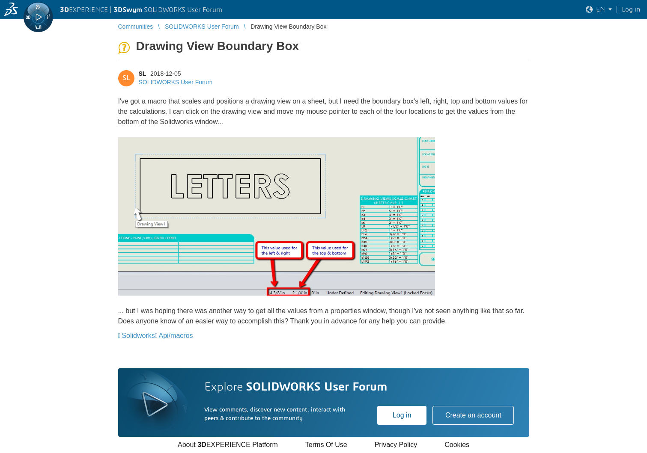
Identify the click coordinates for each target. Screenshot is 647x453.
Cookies (456, 444)
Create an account (473, 415)
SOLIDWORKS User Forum (176, 82)
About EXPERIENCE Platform (228, 444)
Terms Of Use (326, 444)
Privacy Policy (396, 444)
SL (142, 73)
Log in (402, 415)
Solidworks (138, 335)
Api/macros (176, 335)
